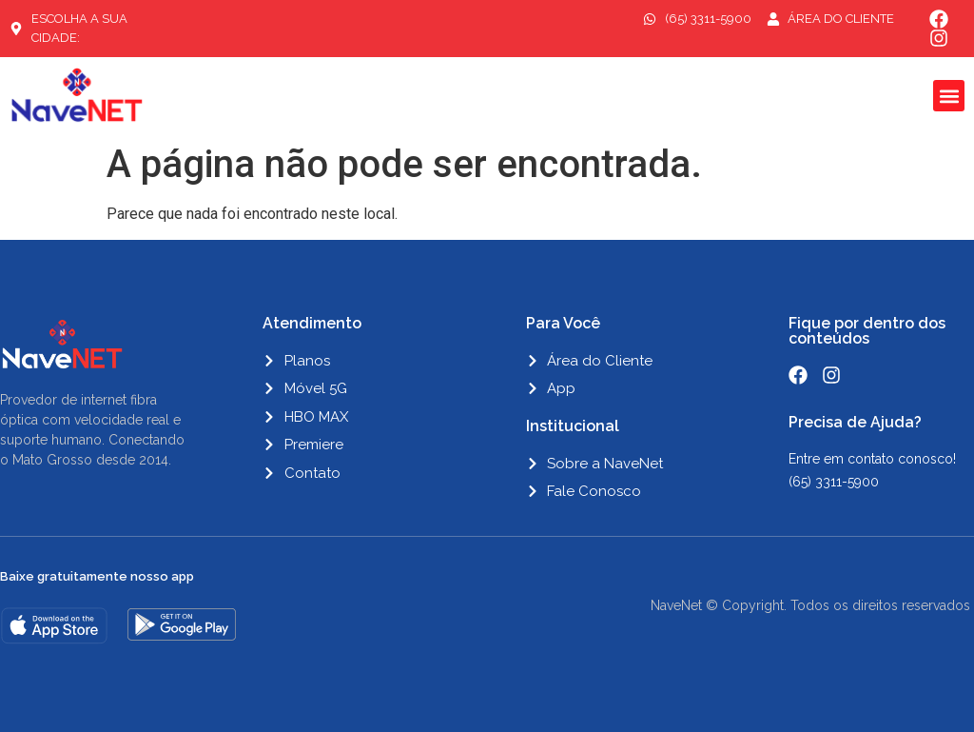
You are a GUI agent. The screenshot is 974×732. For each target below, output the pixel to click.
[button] (948, 95)
